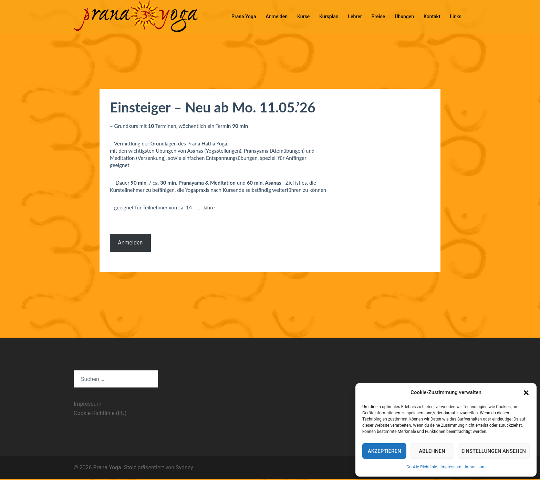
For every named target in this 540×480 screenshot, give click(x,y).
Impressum (450, 467)
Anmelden (277, 16)
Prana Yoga (243, 16)
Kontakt (432, 16)
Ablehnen (432, 451)
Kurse (303, 16)
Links (455, 16)
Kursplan (328, 16)
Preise (378, 16)
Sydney (184, 467)
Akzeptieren (384, 451)
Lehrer (355, 16)
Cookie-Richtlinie (421, 467)
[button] (526, 392)
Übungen (404, 16)
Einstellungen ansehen (493, 451)
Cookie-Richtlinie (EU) (100, 413)
